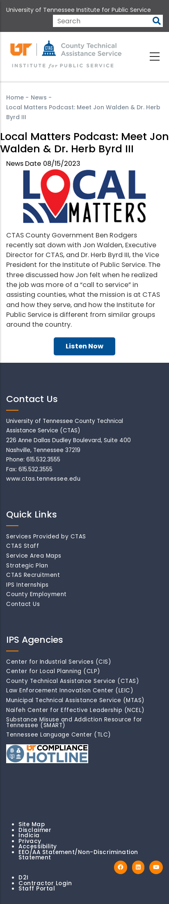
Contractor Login (45, 883)
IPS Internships (27, 585)
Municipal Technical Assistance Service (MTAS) (75, 700)
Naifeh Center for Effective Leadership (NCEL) (75, 710)
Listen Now (84, 346)
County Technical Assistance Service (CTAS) (72, 681)
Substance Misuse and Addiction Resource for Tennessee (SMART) (74, 722)
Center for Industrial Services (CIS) (58, 662)
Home (15, 97)
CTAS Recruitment (33, 575)
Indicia (29, 835)
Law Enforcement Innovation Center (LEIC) (69, 690)
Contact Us (23, 604)
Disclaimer (34, 830)
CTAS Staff (22, 546)
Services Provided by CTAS (46, 536)
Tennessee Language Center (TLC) (58, 735)
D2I (23, 877)
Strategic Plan (27, 566)
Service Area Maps (34, 556)
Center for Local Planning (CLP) (53, 671)
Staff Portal (36, 889)
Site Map (31, 824)
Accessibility (37, 846)
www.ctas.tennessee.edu (43, 479)
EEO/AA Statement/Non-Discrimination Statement (78, 855)
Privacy (29, 841)
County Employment (36, 594)
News (39, 97)
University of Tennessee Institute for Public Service (78, 10)
